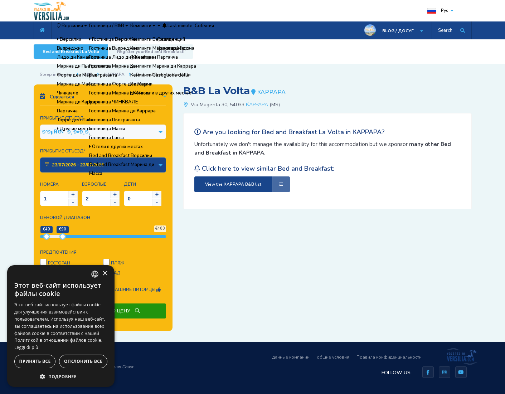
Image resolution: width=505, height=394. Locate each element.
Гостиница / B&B (132, 30)
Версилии (80, 30)
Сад (115, 273)
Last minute (240, 30)
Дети (130, 184)
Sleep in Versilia (56, 74)
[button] (60, 376)
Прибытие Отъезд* (63, 151)
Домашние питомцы (133, 289)
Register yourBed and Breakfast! (150, 51)
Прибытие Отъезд (62, 118)
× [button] (104, 273)
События (278, 30)
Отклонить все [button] (83, 361)
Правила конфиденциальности (389, 357)
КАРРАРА (114, 74)
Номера (49, 184)
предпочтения (58, 252)
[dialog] (61, 326)
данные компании (291, 357)
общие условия (333, 357)
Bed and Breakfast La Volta (71, 51)
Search (445, 30)
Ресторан (59, 263)
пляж (117, 263)
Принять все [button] (35, 361)
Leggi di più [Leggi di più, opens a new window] (26, 347)
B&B (88, 74)
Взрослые (94, 184)
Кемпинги (180, 30)
